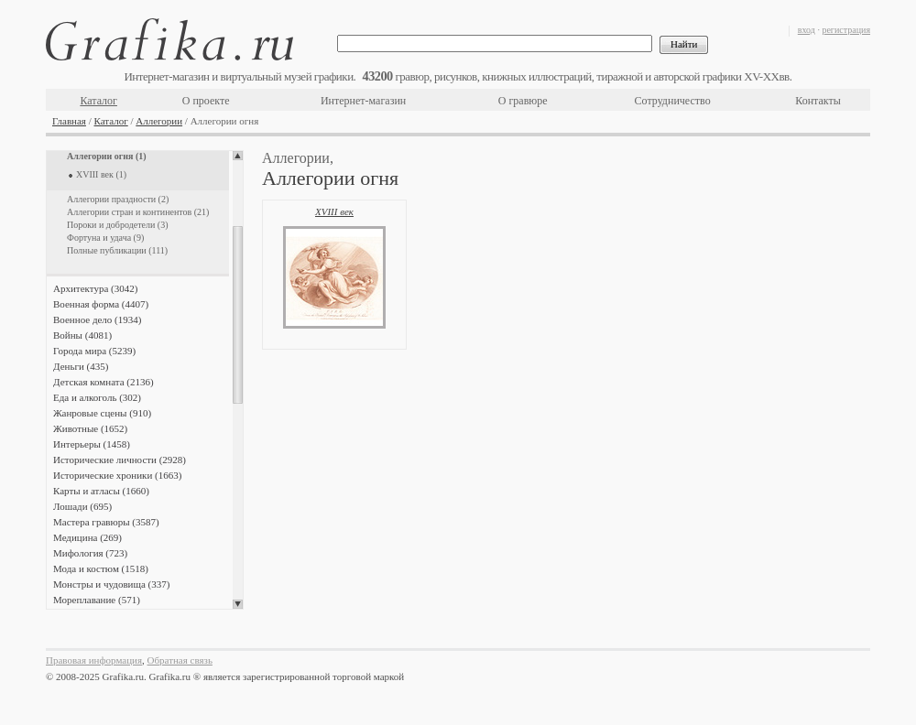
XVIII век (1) (101, 174)
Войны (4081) (82, 335)
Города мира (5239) (94, 350)
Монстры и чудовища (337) (111, 584)
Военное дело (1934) (97, 319)
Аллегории (159, 120)
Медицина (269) (87, 537)
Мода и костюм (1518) (100, 568)
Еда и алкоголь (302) (97, 397)
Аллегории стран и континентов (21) (138, 212)
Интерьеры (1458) (91, 443)
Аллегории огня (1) (107, 156)
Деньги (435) (80, 366)
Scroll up (238, 155)
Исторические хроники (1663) (117, 475)
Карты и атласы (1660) (101, 490)
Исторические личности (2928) (119, 459)
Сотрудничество (673, 100)
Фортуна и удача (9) (105, 238)
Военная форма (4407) (100, 303)
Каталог (98, 100)
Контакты (818, 100)
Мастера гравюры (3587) (106, 521)
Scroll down (238, 604)
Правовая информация (94, 660)
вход (806, 30)
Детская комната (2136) (103, 381)
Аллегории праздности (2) (118, 199)
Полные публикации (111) (117, 250)
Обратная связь (180, 660)
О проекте (206, 100)
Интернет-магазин (363, 100)
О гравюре (523, 100)
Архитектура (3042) (95, 288)
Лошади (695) (82, 506)
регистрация (846, 30)
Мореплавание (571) (96, 599)
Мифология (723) (90, 552)
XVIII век (334, 211)
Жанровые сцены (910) (102, 412)
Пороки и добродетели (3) (118, 225)
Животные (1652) (90, 428)
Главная (69, 120)
